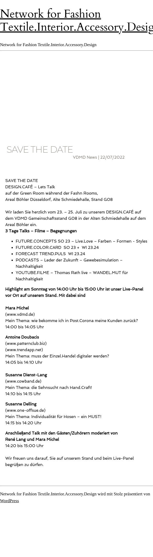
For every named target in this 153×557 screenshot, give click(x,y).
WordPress (9, 500)
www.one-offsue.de (25, 410)
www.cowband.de (23, 381)
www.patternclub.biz (26, 343)
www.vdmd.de (20, 314)
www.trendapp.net (24, 349)
